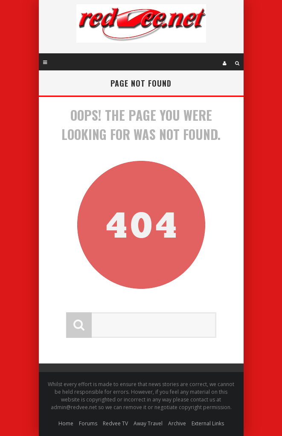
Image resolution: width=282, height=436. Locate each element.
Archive (177, 423)
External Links (208, 423)
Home (65, 423)
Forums (88, 423)
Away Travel (148, 423)
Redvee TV (115, 423)
